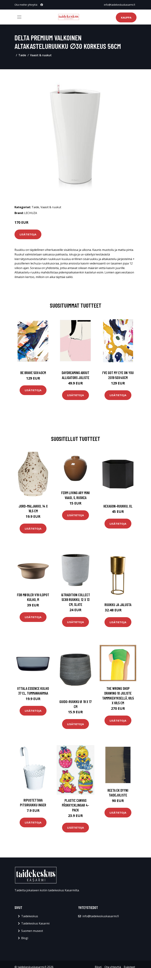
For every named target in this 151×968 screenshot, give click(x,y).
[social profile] (41, 4)
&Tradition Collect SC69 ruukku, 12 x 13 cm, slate (75, 600)
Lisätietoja (28, 234)
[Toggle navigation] (19, 17)
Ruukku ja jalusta (117, 604)
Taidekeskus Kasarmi (35, 923)
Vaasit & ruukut (41, 55)
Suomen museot (32, 931)
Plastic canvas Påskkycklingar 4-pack (75, 805)
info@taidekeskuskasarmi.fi (119, 4)
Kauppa (126, 17)
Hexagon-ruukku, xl (117, 506)
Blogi (24, 938)
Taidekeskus (29, 916)
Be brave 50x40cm (33, 372)
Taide (22, 55)
